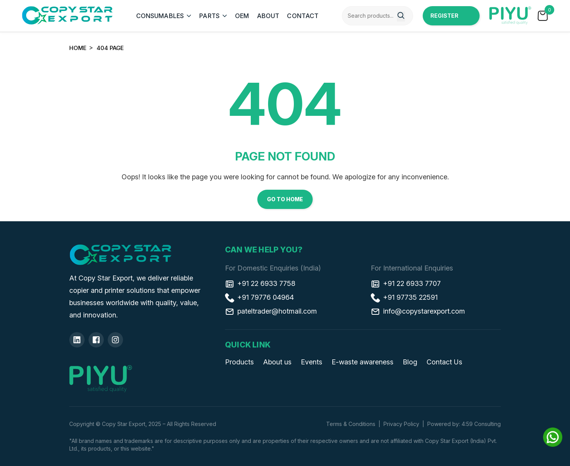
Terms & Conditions (350, 424)
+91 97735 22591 (404, 297)
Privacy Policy (401, 424)
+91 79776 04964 (259, 297)
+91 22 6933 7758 (260, 283)
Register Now (444, 18)
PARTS (209, 16)
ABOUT (268, 16)
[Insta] (115, 339)
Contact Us (444, 362)
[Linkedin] (77, 339)
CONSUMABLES (160, 16)
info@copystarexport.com (418, 311)
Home (78, 48)
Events (311, 362)
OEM (242, 16)
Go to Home (285, 199)
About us (277, 362)
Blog (410, 362)
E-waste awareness (362, 362)
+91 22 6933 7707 (406, 283)
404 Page (110, 48)
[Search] (401, 17)
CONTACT (302, 16)
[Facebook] (96, 339)
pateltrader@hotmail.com (271, 311)
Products (239, 362)
